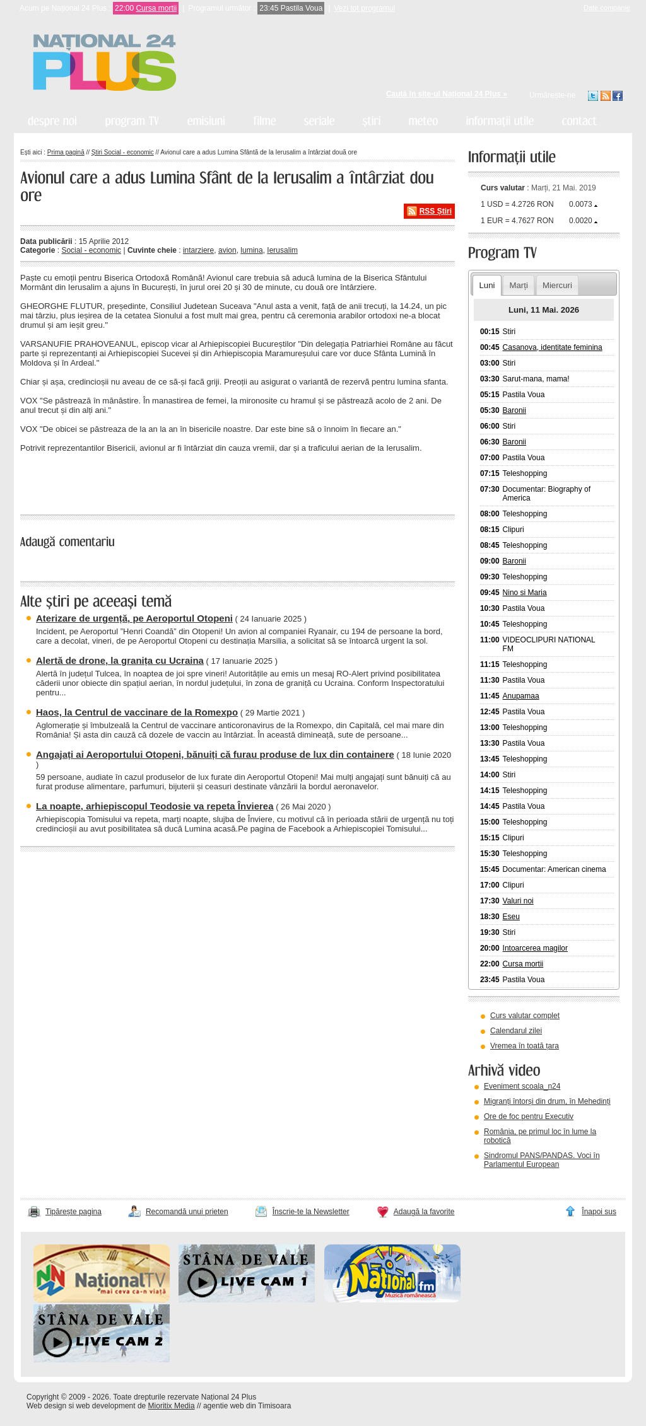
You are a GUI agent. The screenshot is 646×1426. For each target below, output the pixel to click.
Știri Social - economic (122, 152)
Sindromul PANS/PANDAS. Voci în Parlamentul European (542, 1160)
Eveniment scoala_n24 (522, 1086)
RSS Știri (436, 211)
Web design (46, 1405)
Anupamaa (521, 696)
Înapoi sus (599, 1211)
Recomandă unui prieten (187, 1211)
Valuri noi (518, 900)
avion (227, 250)
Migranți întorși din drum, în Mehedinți (547, 1101)
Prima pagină (66, 152)
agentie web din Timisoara (247, 1405)
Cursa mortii (156, 8)
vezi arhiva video (502, 1180)
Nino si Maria (525, 592)
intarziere (198, 250)
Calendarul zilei (516, 1030)
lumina (251, 250)
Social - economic (91, 250)
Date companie (607, 7)
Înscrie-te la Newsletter (311, 1211)
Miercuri (557, 285)
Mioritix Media (171, 1405)
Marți (519, 285)
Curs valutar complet (525, 1015)
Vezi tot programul (365, 8)
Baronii (514, 410)
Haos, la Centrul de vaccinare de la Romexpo (137, 712)
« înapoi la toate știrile (63, 481)
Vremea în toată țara (524, 1045)
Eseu (511, 916)
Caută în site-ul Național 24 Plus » (446, 94)
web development (106, 1405)
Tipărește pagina (73, 1211)
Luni (487, 285)
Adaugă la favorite (424, 1211)
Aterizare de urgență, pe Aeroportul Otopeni (134, 618)
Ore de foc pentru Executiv (528, 1116)
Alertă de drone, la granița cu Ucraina (120, 660)
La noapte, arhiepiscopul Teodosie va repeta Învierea (155, 806)
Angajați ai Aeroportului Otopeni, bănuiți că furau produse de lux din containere (215, 754)
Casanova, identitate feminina (552, 347)
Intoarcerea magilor (535, 948)
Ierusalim (282, 250)
